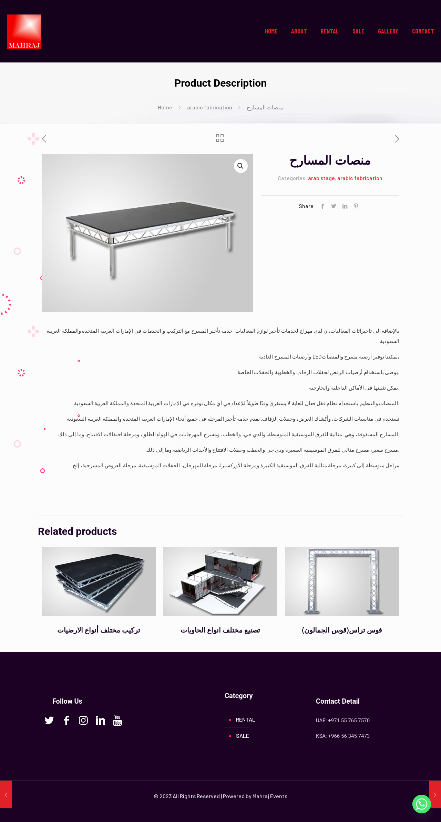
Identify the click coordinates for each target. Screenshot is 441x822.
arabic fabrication (209, 107)
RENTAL (245, 719)
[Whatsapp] (421, 804)
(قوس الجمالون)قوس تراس (342, 630)
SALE (242, 735)
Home (165, 107)
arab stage (321, 178)
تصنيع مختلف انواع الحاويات (220, 630)
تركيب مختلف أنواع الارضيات (98, 630)
